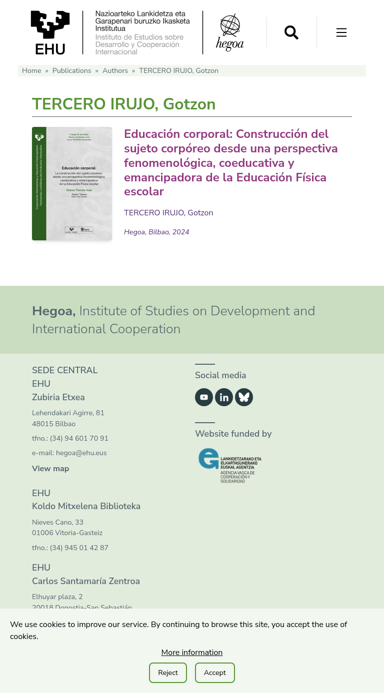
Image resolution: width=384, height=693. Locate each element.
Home (31, 70)
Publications (72, 70)
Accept (215, 673)
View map (50, 468)
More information (192, 652)
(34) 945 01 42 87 (79, 548)
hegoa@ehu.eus (81, 453)
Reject (168, 673)
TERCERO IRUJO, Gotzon (169, 212)
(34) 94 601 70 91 (79, 438)
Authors (115, 70)
